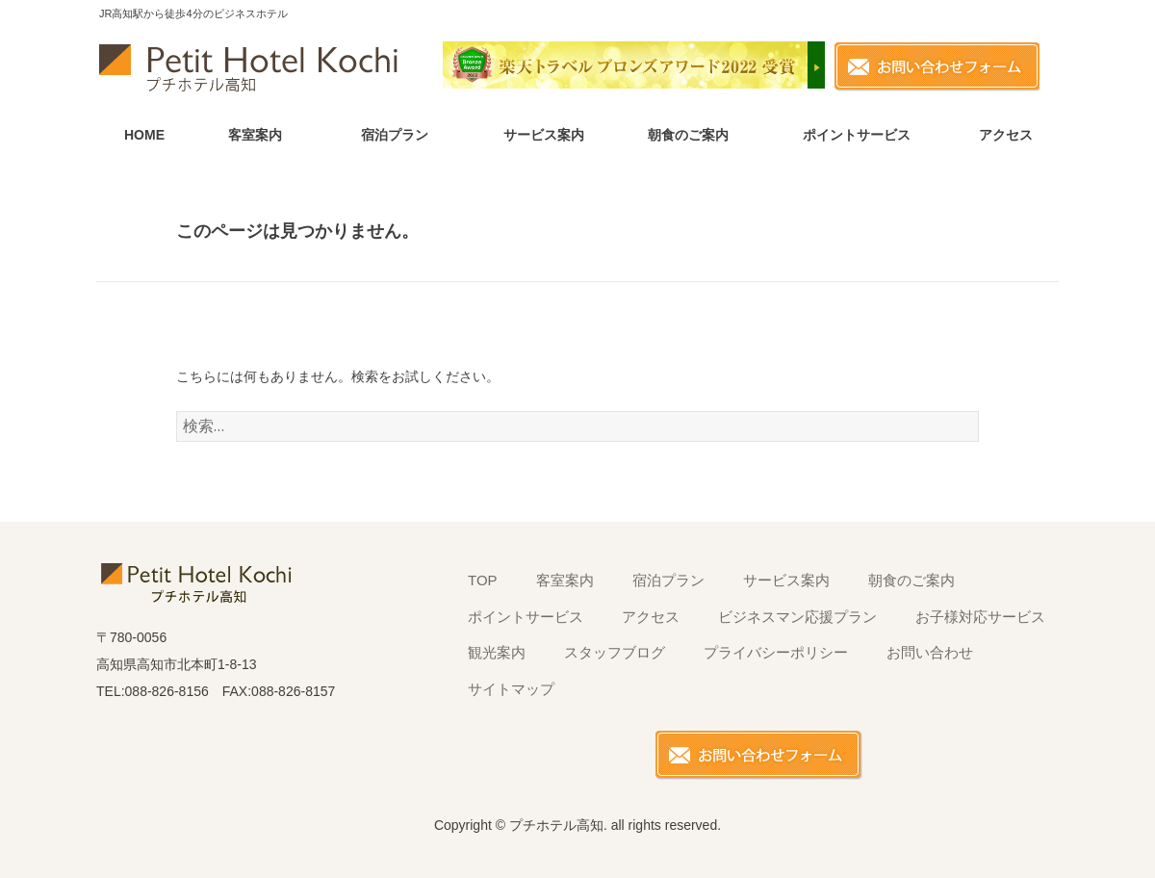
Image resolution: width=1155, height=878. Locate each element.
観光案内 (497, 652)
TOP (483, 580)
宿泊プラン (394, 134)
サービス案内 (543, 134)
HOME (144, 134)
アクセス (1006, 134)
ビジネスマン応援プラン (797, 616)
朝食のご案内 (688, 134)
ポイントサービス (857, 134)
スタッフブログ (614, 652)
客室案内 (255, 134)
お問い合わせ (929, 652)
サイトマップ (511, 689)
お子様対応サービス (980, 616)
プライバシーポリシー (776, 652)
